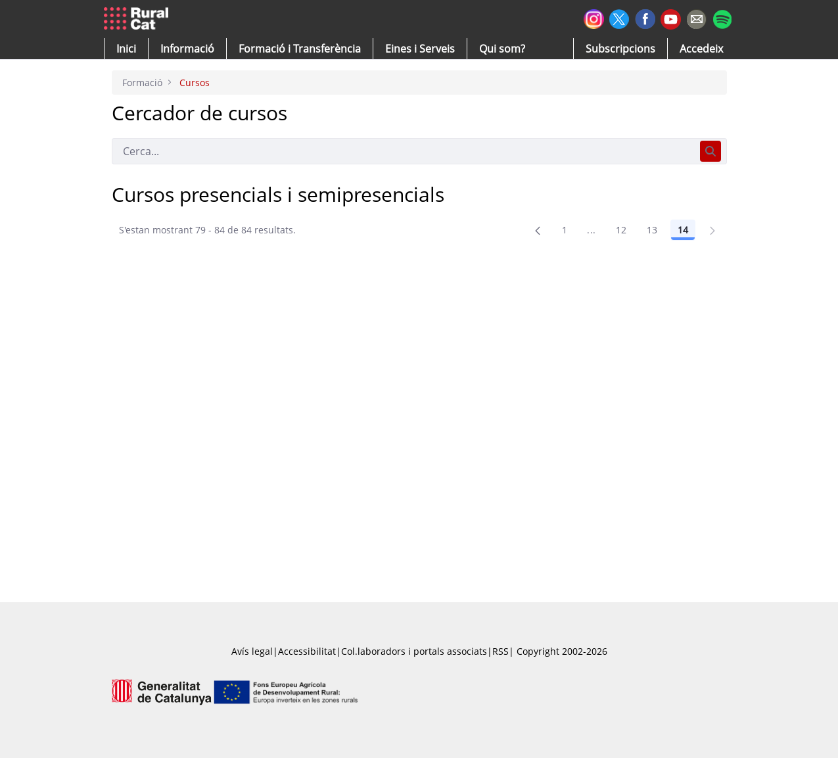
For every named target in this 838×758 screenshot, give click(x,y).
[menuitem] (300, 48)
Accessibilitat (307, 651)
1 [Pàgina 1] (564, 230)
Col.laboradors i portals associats (414, 651)
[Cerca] (403, 151)
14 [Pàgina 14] (683, 230)
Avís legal (252, 651)
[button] (126, 48)
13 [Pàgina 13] (652, 230)
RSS (500, 651)
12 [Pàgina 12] (621, 230)
